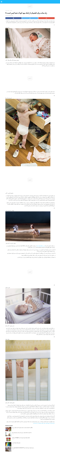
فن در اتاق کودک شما (41, 245)
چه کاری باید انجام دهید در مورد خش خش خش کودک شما (22, 432)
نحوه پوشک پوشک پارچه (16, 442)
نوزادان (11, 10)
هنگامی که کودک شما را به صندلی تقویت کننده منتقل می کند (22, 427)
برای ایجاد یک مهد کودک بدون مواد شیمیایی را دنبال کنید (44, 423)
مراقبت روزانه (7, 10)
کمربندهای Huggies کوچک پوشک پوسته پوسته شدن (21, 437)
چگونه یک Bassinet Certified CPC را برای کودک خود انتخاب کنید (23, 447)
